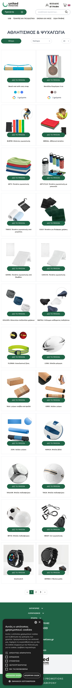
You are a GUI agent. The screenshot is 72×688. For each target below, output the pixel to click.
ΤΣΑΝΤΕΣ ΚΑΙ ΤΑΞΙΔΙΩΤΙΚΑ (24, 18)
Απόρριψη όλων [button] (31, 675)
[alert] (23, 652)
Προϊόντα (14, 12)
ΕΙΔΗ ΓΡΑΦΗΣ (59, 18)
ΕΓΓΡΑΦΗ (54, 6)
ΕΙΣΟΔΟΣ (54, 3)
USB (9, 18)
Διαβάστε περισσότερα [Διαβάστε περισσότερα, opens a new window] (27, 647)
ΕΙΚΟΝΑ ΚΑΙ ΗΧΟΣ (44, 18)
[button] (22, 681)
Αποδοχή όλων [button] (13, 675)
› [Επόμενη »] (44, 592)
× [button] (39, 622)
